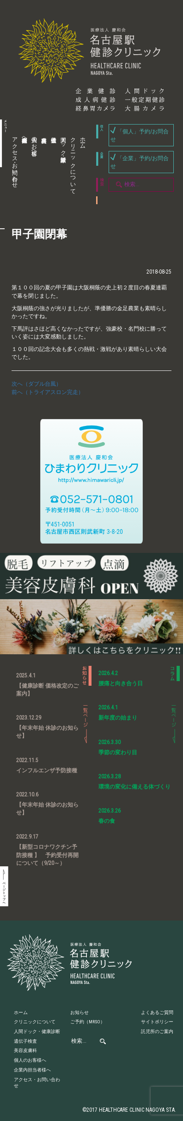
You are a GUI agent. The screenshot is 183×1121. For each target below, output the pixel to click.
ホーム (82, 139)
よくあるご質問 (157, 1012)
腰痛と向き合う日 (120, 683)
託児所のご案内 (157, 1031)
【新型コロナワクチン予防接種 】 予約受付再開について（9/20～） (47, 855)
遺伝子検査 (52, 165)
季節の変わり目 (117, 752)
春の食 (106, 821)
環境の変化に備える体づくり (134, 786)
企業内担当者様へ (24, 136)
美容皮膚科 (42, 165)
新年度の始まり (117, 717)
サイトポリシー (157, 1021)
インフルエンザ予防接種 (46, 770)
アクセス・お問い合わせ (15, 159)
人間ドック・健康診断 (63, 143)
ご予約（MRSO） (87, 1021)
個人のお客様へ (34, 143)
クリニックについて (73, 162)
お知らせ (79, 1012)
